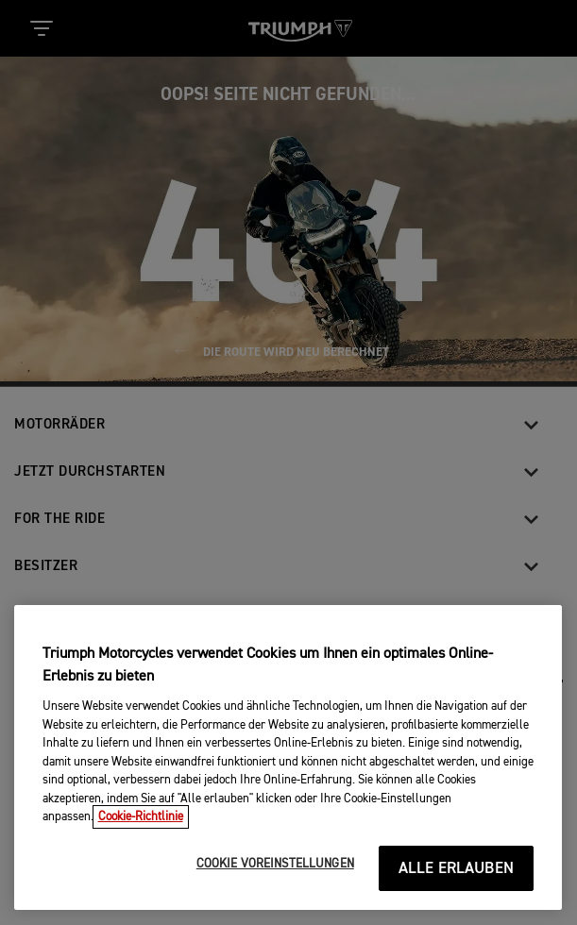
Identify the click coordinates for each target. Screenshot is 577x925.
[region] (288, 757)
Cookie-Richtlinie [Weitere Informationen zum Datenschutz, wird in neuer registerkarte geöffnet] (140, 817)
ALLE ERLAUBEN (456, 869)
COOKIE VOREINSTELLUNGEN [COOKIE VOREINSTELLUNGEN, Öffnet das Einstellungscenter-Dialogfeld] (275, 864)
